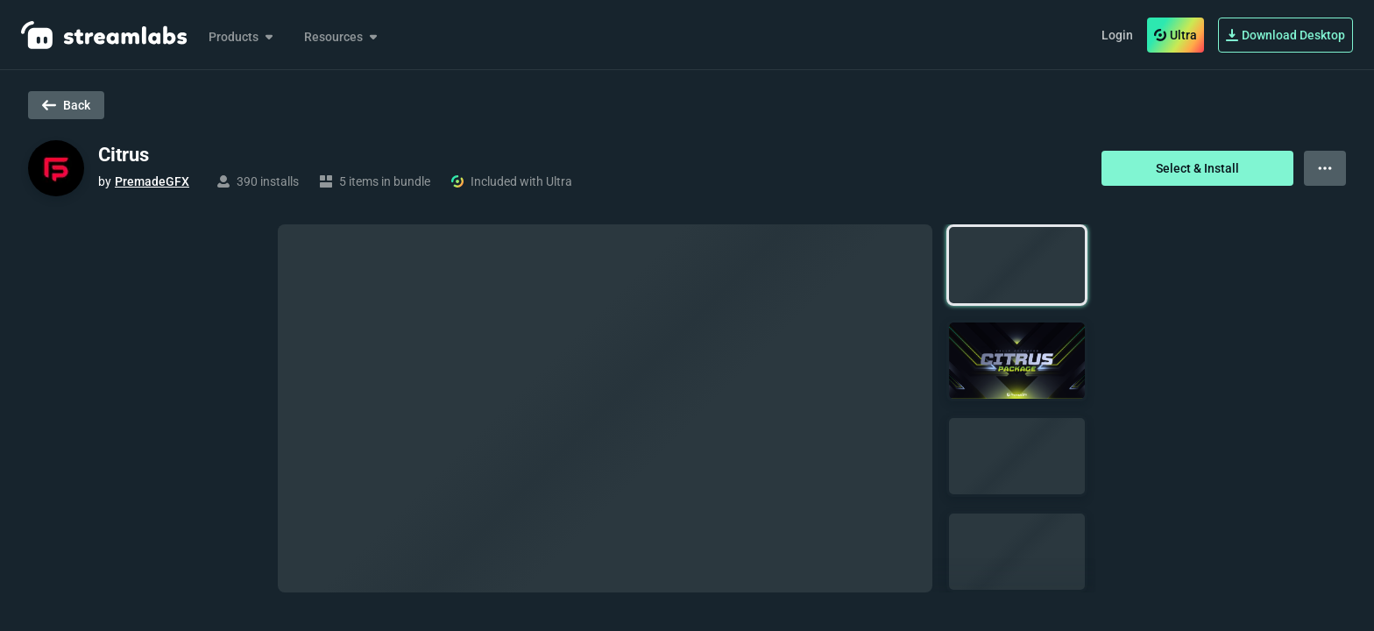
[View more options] (1325, 168)
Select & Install (1197, 168)
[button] (1016, 265)
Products (242, 37)
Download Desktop (1285, 35)
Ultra (1175, 35)
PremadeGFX (152, 181)
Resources (342, 37)
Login (1117, 35)
